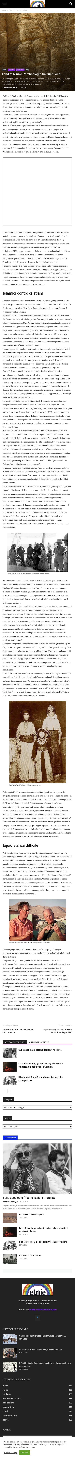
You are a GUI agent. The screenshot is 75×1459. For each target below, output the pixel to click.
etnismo (11, 70)
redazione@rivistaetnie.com (43, 1309)
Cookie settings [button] (10, 1452)
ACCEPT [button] (24, 1452)
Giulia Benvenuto (11, 88)
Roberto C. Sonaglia (10, 1201)
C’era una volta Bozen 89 (30, 1255)
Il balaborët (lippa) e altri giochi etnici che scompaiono (43, 1242)
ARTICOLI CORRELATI (15, 1042)
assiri (25, 10)
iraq (27, 70)
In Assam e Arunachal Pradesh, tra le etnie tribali (40, 1349)
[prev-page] (4, 1091)
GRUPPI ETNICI (15, 10)
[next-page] (9, 1091)
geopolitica (20, 70)
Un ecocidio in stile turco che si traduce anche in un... (42, 1336)
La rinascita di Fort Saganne (31, 1214)
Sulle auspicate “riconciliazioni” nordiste (40, 1049)
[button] (4, 4)
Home (3, 10)
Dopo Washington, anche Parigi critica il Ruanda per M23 (57, 1031)
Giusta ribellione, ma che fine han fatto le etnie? (18, 1031)
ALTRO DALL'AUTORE (38, 1042)
